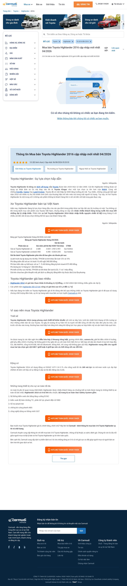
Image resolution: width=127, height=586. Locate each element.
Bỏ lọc (46, 41)
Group (77, 582)
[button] (20, 43)
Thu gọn (63, 459)
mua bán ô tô (49, 433)
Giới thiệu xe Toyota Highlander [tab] (28, 169)
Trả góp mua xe (63, 548)
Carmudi (72, 426)
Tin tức (62, 4)
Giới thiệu (50, 4)
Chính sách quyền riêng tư (88, 552)
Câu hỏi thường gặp (65, 552)
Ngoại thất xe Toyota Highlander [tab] (92, 169)
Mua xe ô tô (41, 544)
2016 (32, 11)
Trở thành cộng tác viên (46, 552)
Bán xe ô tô (41, 548)
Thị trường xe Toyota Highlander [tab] (60, 169)
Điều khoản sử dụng (85, 555)
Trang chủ (6, 11)
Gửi (81, 531)
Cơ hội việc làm (84, 559)
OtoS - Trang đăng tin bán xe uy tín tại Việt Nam (108, 545)
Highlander (25, 11)
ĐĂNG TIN (83, 4)
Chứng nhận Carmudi (86, 563)
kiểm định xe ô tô (47, 440)
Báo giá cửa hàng (44, 555)
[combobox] (84, 34)
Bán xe (39, 4)
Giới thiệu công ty (84, 544)
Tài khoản (118, 4)
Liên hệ (60, 555)
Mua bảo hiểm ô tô (65, 544)
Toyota (15, 11)
